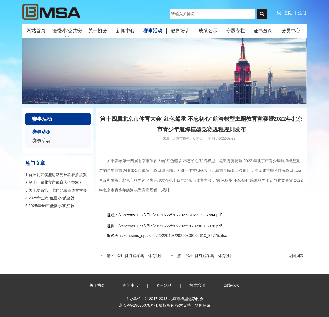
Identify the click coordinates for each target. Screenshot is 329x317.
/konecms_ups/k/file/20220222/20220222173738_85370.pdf (170, 226)
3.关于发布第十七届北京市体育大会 (56, 190)
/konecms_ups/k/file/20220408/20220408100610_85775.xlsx (174, 235)
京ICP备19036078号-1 (138, 305)
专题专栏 (235, 30)
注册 (302, 13)
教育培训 (180, 30)
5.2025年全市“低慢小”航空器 (50, 206)
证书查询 (263, 30)
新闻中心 (125, 30)
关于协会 (97, 30)
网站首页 (36, 30)
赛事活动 (152, 30)
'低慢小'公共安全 (67, 31)
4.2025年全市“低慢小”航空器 (50, 198)
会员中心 (290, 30)
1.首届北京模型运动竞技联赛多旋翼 (56, 174)
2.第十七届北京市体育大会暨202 (53, 182)
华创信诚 (202, 305)
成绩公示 (208, 30)
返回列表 (296, 256)
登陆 (283, 13)
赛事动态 (41, 131)
